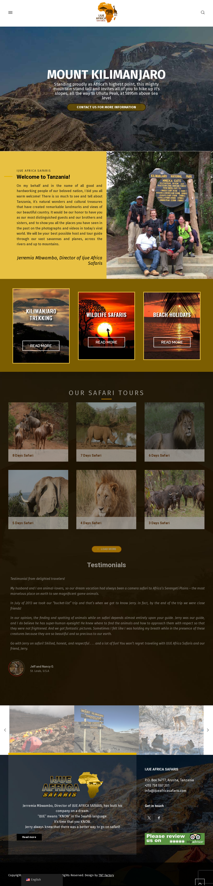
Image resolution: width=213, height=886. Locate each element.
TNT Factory (106, 875)
